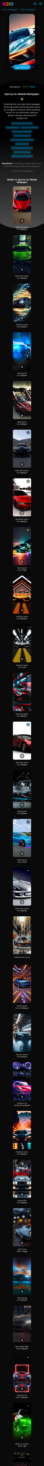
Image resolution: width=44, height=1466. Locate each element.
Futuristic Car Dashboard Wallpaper (22, 1104)
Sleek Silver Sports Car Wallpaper (22, 909)
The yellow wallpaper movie (22, 148)
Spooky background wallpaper (22, 140)
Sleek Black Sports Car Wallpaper (22, 471)
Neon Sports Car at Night (22, 569)
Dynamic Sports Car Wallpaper (22, 325)
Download (22, 67)
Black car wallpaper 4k (30, 127)
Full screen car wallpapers (22, 132)
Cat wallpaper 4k (22, 144)
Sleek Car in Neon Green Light (22, 1445)
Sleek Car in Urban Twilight (22, 1250)
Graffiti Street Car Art (22, 957)
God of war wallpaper (22, 152)
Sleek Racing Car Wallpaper (22, 1299)
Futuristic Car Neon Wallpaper (22, 1396)
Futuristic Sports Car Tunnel (22, 666)
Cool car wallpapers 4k (22, 136)
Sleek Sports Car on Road (22, 861)
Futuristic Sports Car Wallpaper (22, 617)
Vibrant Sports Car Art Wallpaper (22, 1007)
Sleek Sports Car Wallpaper (22, 374)
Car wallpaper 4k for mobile (22, 123)
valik (28, 87)
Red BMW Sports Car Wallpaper (22, 520)
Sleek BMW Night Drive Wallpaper (22, 1347)
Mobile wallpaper (28, 9)
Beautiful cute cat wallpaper (22, 156)
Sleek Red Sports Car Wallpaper (22, 228)
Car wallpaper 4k (13, 127)
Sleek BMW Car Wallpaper (22, 1201)
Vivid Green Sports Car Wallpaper (22, 277)
